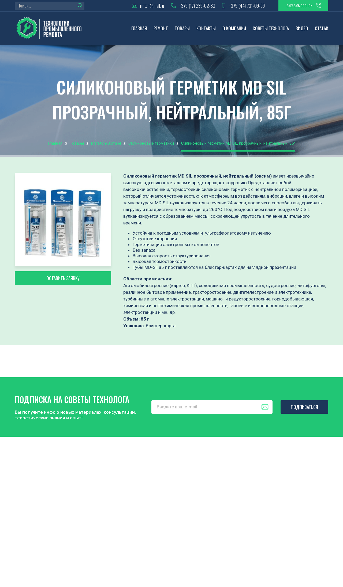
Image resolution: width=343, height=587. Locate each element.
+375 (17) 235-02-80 (184, 7)
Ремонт (161, 31)
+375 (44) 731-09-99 (236, 7)
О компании (234, 31)
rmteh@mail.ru (138, 7)
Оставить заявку (63, 284)
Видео (302, 31)
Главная (139, 31)
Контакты (206, 31)
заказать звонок (294, 6)
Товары (182, 31)
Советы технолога (271, 31)
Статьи (321, 31)
